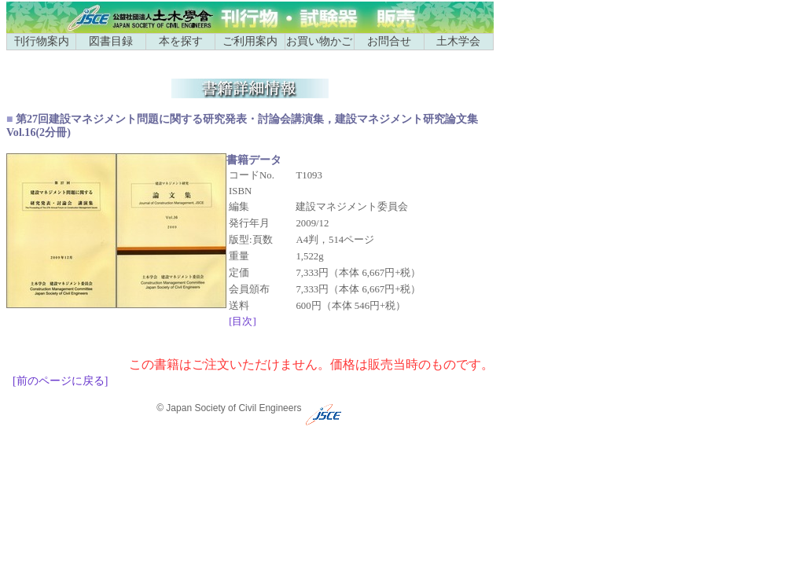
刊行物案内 (41, 41)
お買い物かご (319, 41)
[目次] (242, 321)
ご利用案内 (250, 41)
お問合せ (389, 41)
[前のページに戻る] (60, 380)
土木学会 (458, 41)
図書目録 (111, 41)
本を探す (181, 41)
